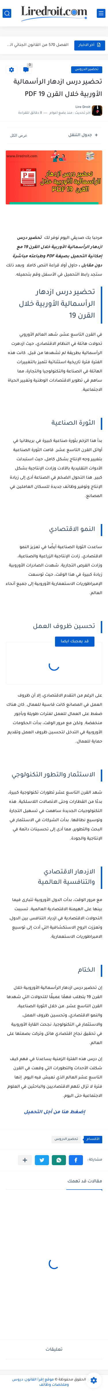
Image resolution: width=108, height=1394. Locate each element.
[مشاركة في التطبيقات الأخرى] (25, 1160)
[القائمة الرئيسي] (101, 13)
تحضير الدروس (86, 69)
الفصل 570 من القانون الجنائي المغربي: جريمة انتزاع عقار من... (38, 45)
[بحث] (7, 13)
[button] (76, 1160)
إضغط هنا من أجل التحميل (54, 1112)
